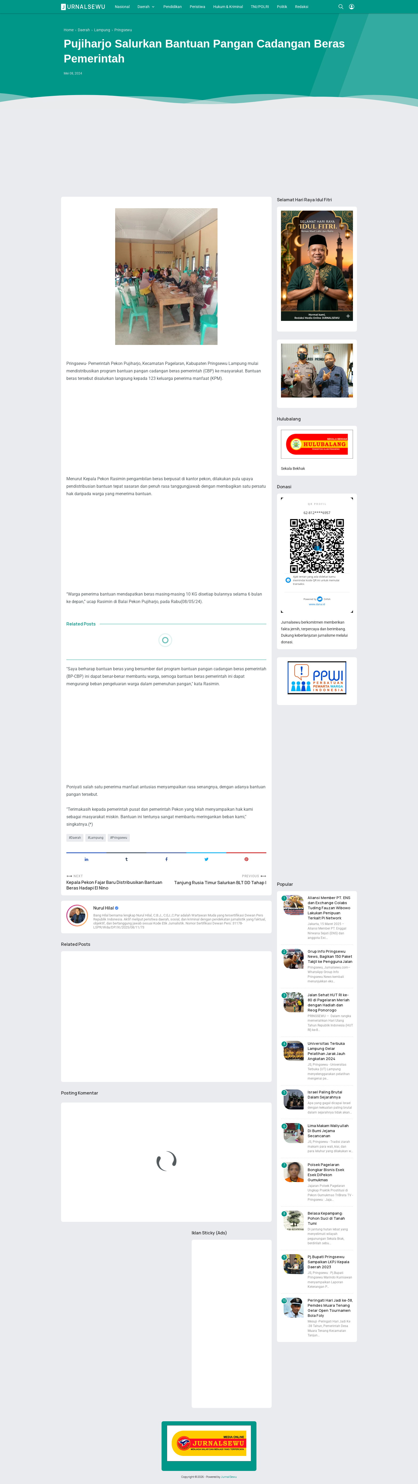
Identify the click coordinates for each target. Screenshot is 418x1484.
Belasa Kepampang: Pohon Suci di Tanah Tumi (326, 1218)
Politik (282, 7)
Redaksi (301, 7)
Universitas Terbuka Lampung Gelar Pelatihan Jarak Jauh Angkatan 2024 (326, 1051)
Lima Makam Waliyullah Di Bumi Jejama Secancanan (328, 1130)
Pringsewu (119, 838)
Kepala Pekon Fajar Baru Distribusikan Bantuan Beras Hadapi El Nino (114, 885)
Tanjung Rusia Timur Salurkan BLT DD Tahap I (220, 882)
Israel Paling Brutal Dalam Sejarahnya (325, 1094)
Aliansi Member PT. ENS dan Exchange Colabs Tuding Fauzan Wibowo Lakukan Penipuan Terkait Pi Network (329, 907)
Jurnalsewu (84, 6)
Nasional (122, 7)
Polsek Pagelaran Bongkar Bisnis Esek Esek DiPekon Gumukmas (326, 1172)
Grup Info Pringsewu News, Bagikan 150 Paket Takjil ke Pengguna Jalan (330, 956)
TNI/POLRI (260, 7)
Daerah (144, 7)
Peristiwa (197, 7)
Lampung (96, 838)
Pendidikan (172, 7)
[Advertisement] (209, 151)
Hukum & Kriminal (228, 7)
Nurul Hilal (104, 908)
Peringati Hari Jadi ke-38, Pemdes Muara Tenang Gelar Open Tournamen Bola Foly (330, 1308)
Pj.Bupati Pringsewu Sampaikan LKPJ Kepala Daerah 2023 (328, 1261)
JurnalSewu (229, 1477)
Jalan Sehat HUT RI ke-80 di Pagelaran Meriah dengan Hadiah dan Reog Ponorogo (328, 1002)
